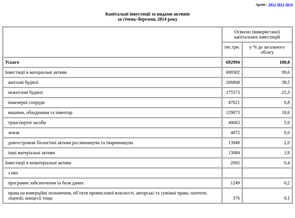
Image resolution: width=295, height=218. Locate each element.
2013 (280, 4)
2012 (272, 4)
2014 (289, 4)
